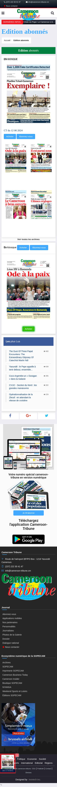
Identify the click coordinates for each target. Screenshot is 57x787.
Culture (7, 763)
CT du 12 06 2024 (13, 130)
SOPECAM (7, 666)
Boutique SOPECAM (12, 683)
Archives (6, 662)
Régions (48, 763)
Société (42, 759)
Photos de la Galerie (12, 634)
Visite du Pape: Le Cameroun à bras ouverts (39, 22)
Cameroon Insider (10, 679)
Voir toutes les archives (28, 239)
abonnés (21, 40)
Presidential (9, 759)
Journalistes (8, 630)
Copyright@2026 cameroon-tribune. (18, 769)
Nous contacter (11, 6)
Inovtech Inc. (35, 779)
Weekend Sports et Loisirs (14, 691)
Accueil (7, 40)
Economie (32, 759)
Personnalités (8, 626)
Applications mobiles (12, 618)
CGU (34, 769)
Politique (21, 759)
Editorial (39, 763)
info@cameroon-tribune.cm (37, 2)
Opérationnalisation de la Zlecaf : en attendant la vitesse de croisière (21, 397)
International (27, 763)
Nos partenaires (9, 622)
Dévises (28, 772)
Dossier (6, 639)
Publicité (40, 769)
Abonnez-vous (26, 136)
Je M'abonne (28, 513)
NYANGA (6, 687)
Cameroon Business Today (15, 675)
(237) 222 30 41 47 (12, 2)
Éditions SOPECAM (11, 695)
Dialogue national (10, 643)
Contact (48, 769)
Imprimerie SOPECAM (13, 671)
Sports (16, 763)
